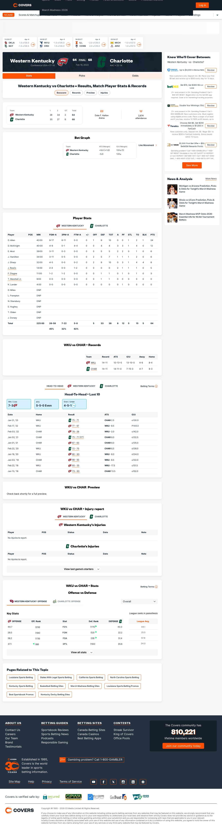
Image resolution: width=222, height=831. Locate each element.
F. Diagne (12, 273)
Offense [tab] (28, 601)
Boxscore (61, 92)
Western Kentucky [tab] (70, 226)
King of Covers (123, 734)
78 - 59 (75, 431)
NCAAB (8, 14)
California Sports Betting (91, 677)
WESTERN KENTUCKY (71, 517)
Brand (9, 742)
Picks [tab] (82, 75)
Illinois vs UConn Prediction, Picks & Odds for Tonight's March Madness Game (196, 203)
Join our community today (183, 746)
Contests (122, 723)
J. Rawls (12, 268)
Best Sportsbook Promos (21, 694)
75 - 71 (75, 420)
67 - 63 (75, 442)
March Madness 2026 (55, 9)
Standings (194, 14)
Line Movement (146, 145)
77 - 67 (75, 426)
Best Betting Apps (89, 738)
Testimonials (13, 746)
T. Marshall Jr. (14, 279)
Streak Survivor (124, 730)
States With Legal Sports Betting (56, 677)
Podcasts (47, 738)
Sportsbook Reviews (55, 730)
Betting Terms (149, 386)
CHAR (94, 369)
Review (211, 70)
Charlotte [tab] (99, 226)
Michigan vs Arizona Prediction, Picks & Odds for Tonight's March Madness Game (197, 189)
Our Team (11, 738)
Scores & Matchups (30, 14)
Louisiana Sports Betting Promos (123, 686)
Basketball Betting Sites (51, 686)
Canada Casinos (88, 734)
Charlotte (121, 60)
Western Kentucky (32, 60)
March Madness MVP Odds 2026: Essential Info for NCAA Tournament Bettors (196, 217)
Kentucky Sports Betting (21, 686)
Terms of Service (70, 781)
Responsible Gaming (54, 742)
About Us (13, 723)
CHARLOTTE (98, 517)
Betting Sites (90, 723)
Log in (202, 5)
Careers (10, 734)
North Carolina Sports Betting (124, 677)
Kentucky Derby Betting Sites (55, 694)
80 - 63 (75, 454)
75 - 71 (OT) (78, 437)
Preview (91, 92)
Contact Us (12, 730)
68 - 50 (75, 459)
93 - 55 (75, 465)
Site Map (14, 781)
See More (192, 165)
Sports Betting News (55, 734)
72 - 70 (75, 448)
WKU (93, 362)
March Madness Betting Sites (85, 686)
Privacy (47, 781)
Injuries (104, 92)
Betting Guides (54, 723)
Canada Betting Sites (91, 730)
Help (31, 781)
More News (211, 178)
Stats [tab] (29, 75)
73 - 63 (75, 471)
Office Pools (122, 738)
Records (76, 92)
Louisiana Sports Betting (21, 677)
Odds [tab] (135, 75)
